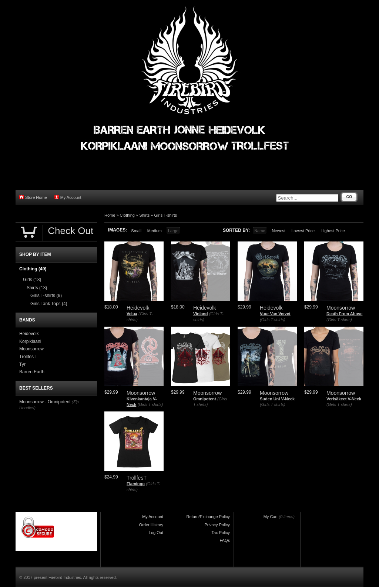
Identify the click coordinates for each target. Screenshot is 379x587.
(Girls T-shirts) (272, 319)
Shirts (144, 215)
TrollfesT (27, 356)
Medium (154, 231)
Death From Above (344, 313)
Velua (132, 313)
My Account (67, 197)
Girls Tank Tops (48, 303)
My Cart (271, 516)
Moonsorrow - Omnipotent (45, 401)
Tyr (22, 364)
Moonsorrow (31, 348)
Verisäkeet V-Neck (343, 399)
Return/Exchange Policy (208, 516)
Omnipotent (204, 399)
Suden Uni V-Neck (277, 399)
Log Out (156, 532)
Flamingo (136, 483)
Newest (278, 231)
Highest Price (333, 231)
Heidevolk (29, 333)
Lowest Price (303, 231)
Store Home (33, 197)
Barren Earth (31, 371)
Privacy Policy (217, 525)
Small (136, 231)
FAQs (224, 540)
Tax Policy (220, 532)
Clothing (127, 215)
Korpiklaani (30, 341)
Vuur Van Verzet (275, 313)
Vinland (200, 313)
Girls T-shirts (165, 215)
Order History (151, 525)
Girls (32, 279)
